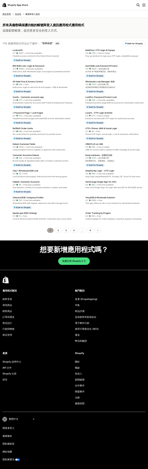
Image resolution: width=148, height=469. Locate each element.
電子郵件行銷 (82, 323)
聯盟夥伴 (79, 391)
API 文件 (7, 367)
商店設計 (7, 323)
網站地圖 (7, 451)
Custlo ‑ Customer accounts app (28, 97)
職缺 (77, 367)
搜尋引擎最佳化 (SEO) (87, 329)
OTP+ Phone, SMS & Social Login (101, 128)
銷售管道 (7, 299)
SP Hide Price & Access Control (28, 81)
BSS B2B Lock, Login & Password (28, 66)
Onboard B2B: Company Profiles (28, 197)
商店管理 (7, 335)
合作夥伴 (79, 385)
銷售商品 (7, 311)
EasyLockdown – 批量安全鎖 (98, 155)
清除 (57, 43)
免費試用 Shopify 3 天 (74, 261)
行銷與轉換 (8, 329)
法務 (77, 397)
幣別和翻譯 (81, 341)
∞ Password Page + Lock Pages (28, 113)
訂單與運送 (8, 317)
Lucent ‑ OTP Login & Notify (98, 113)
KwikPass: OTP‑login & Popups (100, 50)
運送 (77, 335)
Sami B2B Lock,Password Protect (101, 66)
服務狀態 (79, 403)
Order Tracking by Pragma (98, 213)
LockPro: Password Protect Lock (101, 97)
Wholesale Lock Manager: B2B (100, 81)
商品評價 (79, 311)
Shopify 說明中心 (12, 361)
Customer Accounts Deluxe (26, 155)
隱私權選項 (8, 459)
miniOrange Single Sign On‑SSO (100, 181)
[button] (38, 55)
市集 (77, 305)
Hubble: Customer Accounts (26, 181)
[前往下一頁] (98, 230)
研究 (5, 379)
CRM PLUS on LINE (94, 144)
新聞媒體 (79, 379)
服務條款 (7, 436)
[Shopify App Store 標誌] (15, 5)
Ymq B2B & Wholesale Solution (100, 197)
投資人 (78, 373)
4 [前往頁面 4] (74, 230)
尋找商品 (7, 305)
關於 (77, 361)
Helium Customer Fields (24, 144)
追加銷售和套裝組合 (85, 317)
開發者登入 (8, 428)
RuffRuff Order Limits (23, 128)
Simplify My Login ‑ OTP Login (99, 170)
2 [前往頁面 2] (58, 230)
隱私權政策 (8, 443)
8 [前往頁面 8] (90, 230)
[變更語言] (21, 419)
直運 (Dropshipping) (86, 299)
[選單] (143, 5)
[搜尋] (138, 5)
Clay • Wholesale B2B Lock (25, 170)
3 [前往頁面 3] (66, 230)
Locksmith (18, 50)
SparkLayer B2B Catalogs (25, 213)
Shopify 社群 (9, 373)
